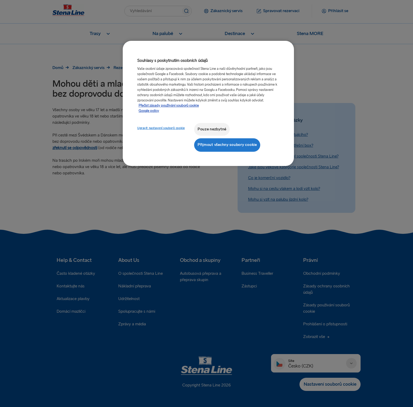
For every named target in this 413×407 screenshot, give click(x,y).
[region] (208, 103)
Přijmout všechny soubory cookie (227, 145)
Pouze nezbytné (212, 129)
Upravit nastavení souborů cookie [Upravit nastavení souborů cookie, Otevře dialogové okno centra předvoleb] (161, 128)
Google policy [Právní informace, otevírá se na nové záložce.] (149, 111)
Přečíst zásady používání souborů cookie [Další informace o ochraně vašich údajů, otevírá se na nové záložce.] (169, 106)
